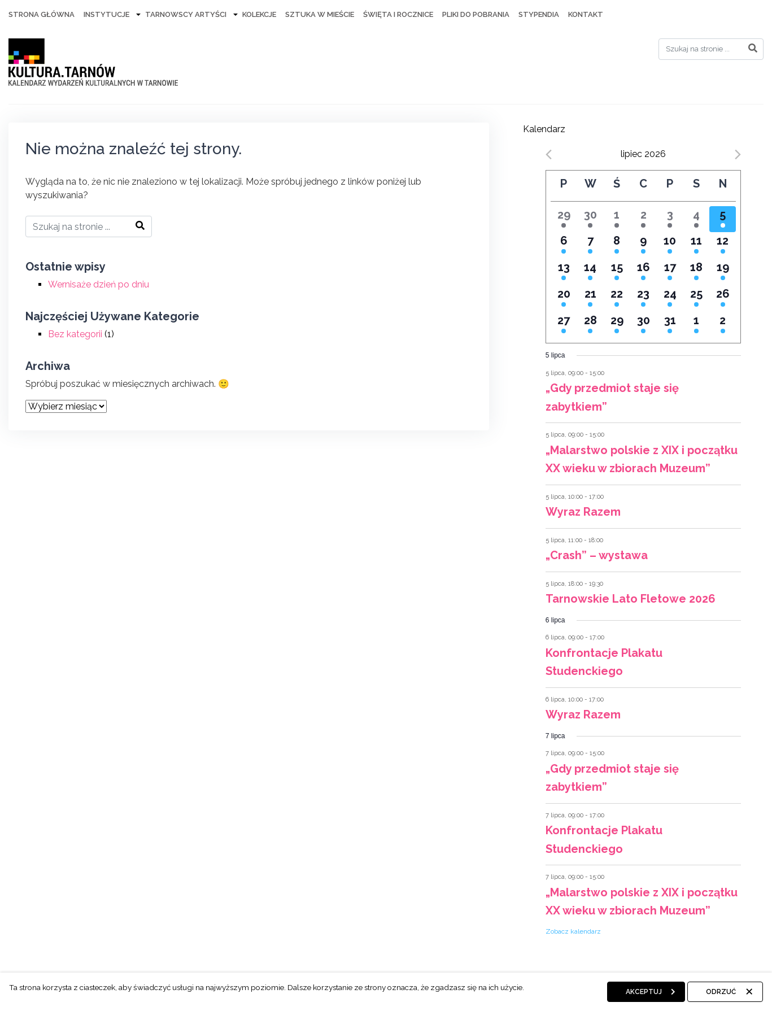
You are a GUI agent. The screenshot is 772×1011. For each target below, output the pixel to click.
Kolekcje (259, 14)
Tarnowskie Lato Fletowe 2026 (631, 598)
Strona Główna (41, 14)
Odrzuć (721, 992)
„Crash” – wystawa (597, 555)
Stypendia (538, 14)
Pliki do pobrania (475, 14)
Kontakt (585, 14)
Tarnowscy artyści (185, 14)
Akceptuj (644, 992)
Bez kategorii (75, 334)
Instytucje (106, 14)
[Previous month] (549, 154)
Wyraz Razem (583, 511)
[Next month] (738, 154)
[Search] (711, 49)
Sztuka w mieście (319, 14)
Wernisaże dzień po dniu (98, 284)
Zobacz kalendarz (573, 931)
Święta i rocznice (398, 14)
